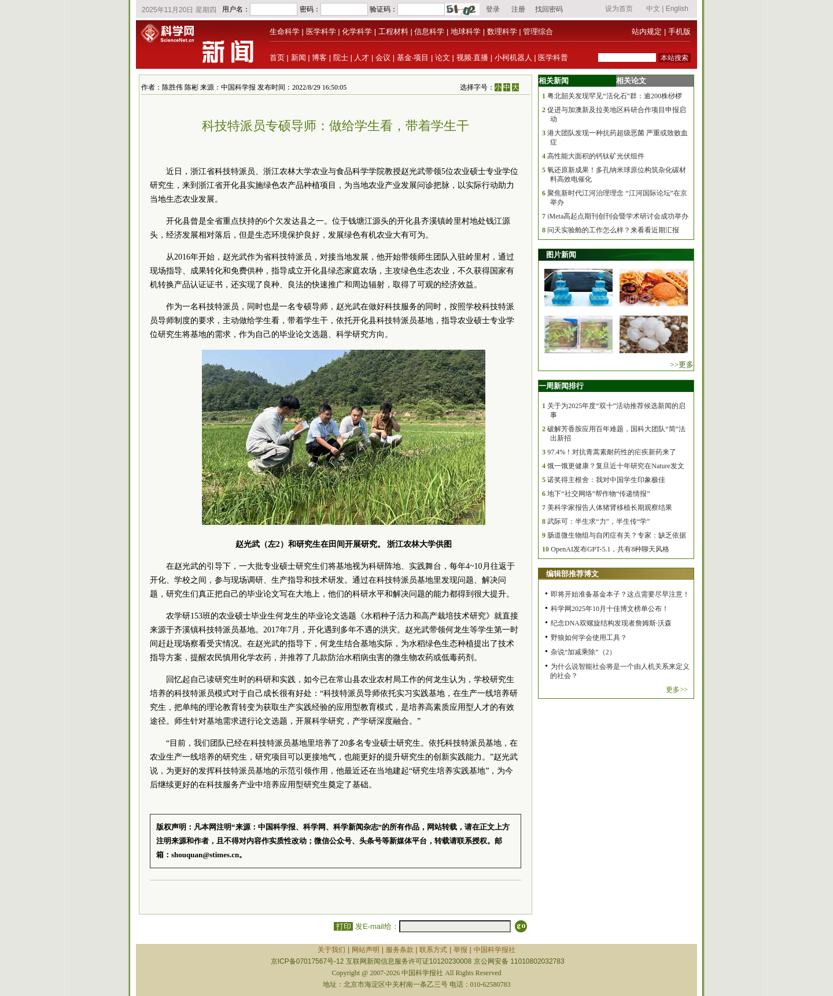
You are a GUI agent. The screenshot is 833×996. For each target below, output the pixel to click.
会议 (382, 57)
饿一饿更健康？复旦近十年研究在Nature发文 (615, 466)
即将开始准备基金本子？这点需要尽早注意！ (620, 594)
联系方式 (433, 950)
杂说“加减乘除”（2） (583, 652)
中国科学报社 (494, 950)
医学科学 (321, 31)
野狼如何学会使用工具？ (589, 638)
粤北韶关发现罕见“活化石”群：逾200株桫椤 (614, 96)
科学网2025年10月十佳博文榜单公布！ (610, 609)
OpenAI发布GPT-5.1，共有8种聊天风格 (610, 549)
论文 (442, 57)
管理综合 (538, 31)
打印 (343, 926)
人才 (361, 57)
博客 (319, 57)
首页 (277, 57)
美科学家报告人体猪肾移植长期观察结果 (609, 507)
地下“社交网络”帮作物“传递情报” (598, 494)
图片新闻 (561, 254)
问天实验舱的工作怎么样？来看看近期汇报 (613, 230)
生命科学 (285, 31)
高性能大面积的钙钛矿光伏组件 (595, 156)
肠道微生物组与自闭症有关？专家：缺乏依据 (616, 535)
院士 (340, 57)
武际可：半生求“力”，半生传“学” (598, 521)
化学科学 (357, 31)
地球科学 (466, 31)
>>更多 (682, 364)
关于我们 (331, 950)
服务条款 (400, 950)
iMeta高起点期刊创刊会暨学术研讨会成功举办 (617, 216)
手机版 (679, 31)
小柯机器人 (513, 57)
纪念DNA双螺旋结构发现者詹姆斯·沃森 (611, 623)
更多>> (677, 690)
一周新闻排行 (561, 386)
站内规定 (647, 31)
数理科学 (502, 31)
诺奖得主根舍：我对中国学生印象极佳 (606, 480)
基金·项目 (413, 57)
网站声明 (365, 950)
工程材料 (393, 31)
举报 (460, 950)
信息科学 (429, 31)
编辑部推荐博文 (572, 573)
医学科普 (553, 57)
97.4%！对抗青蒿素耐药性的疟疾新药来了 (611, 452)
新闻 (298, 57)
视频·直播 (472, 57)
